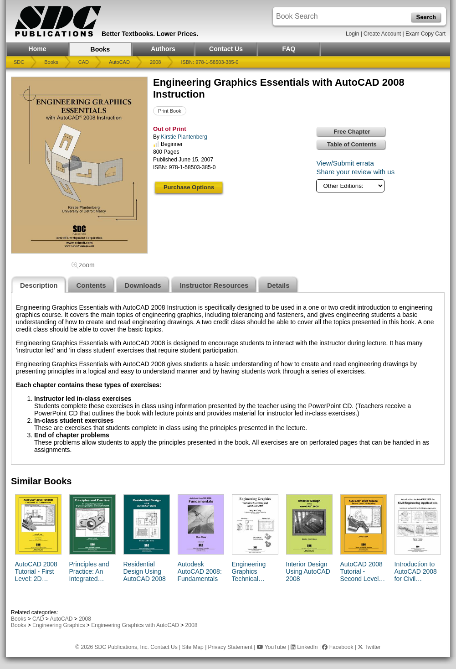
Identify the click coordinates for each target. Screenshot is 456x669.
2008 (155, 62)
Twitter (369, 647)
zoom (86, 265)
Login (352, 34)
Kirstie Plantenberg (184, 137)
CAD (83, 62)
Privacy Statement (230, 647)
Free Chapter (351, 131)
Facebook (337, 647)
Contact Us (226, 48)
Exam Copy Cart (425, 34)
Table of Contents (352, 144)
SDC (19, 62)
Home (37, 48)
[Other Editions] (350, 185)
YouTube (271, 647)
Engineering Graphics (58, 625)
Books (100, 49)
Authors (163, 48)
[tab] (39, 284)
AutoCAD (119, 62)
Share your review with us (355, 172)
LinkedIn (304, 647)
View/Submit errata (345, 163)
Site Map (192, 647)
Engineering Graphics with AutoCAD (135, 625)
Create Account (382, 34)
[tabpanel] (227, 378)
